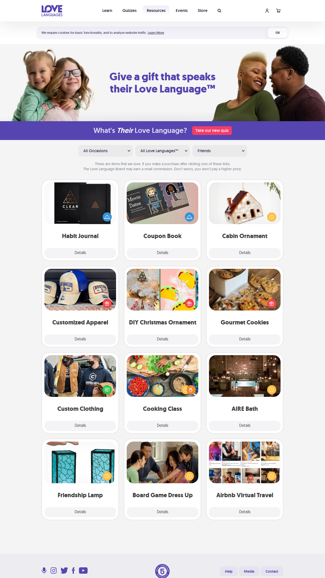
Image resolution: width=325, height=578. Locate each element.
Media (249, 571)
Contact (272, 571)
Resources (156, 10)
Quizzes (129, 10)
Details (80, 253)
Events (182, 10)
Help (229, 571)
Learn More (156, 32)
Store (202, 10)
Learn (107, 10)
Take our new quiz (212, 130)
